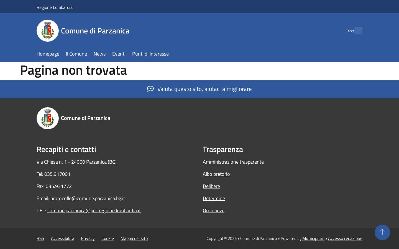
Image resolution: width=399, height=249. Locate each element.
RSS (40, 238)
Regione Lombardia (55, 7)
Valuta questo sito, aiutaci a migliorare (199, 88)
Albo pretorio (216, 174)
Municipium (313, 238)
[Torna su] (382, 232)
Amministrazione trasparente (233, 162)
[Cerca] (355, 30)
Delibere (211, 186)
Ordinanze (213, 210)
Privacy (88, 238)
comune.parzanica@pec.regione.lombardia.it (94, 210)
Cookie (107, 238)
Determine (214, 198)
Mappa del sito (134, 238)
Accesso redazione (345, 238)
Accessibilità (62, 238)
